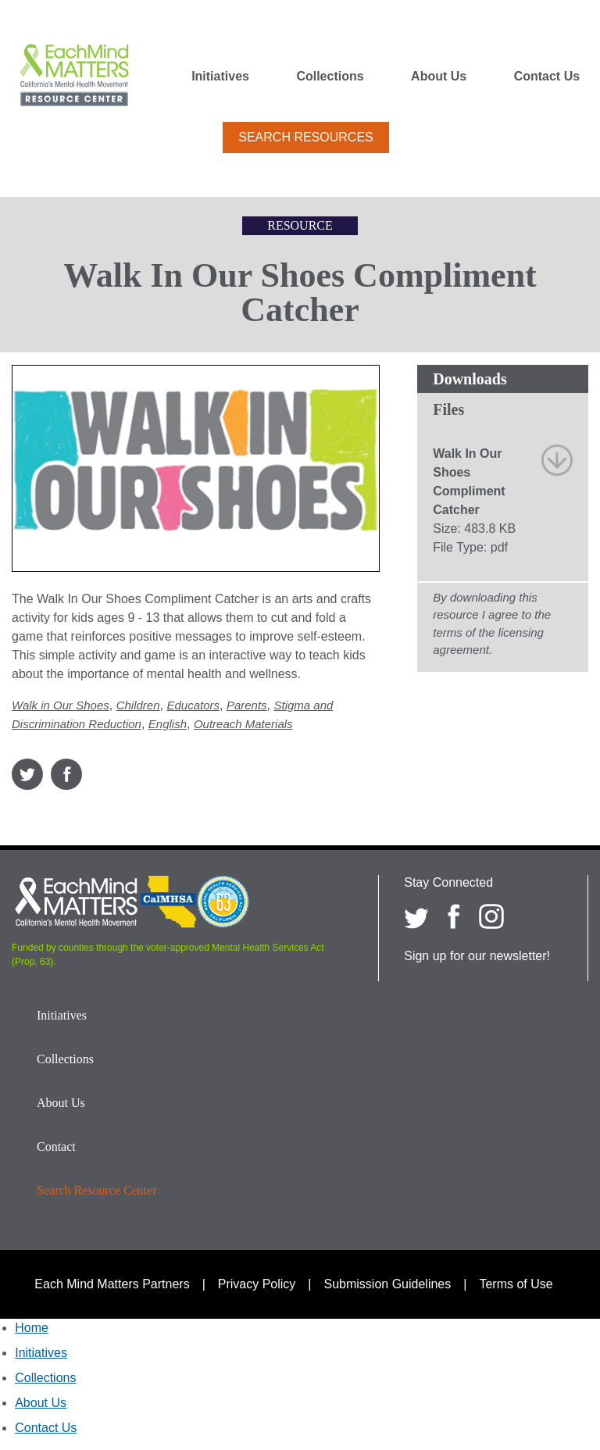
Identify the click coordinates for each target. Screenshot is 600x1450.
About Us (438, 76)
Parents (247, 705)
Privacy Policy (257, 1284)
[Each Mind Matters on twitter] (416, 916)
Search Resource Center (97, 1190)
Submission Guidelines (388, 1284)
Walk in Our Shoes (60, 705)
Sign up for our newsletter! (477, 955)
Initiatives (220, 76)
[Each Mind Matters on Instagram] (491, 916)
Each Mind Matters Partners (111, 1284)
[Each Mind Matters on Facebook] (453, 916)
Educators (193, 705)
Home (31, 1327)
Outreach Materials (243, 723)
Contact (56, 1146)
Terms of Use (515, 1284)
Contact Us (547, 76)
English (167, 723)
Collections (329, 76)
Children (138, 705)
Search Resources (305, 137)
